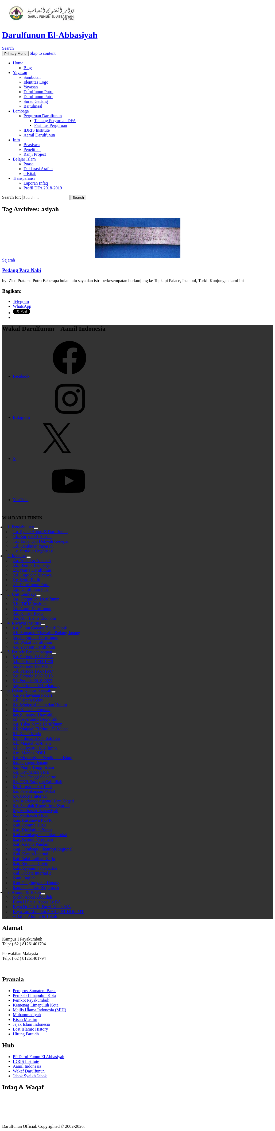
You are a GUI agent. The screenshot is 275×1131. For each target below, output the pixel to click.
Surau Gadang (36, 101)
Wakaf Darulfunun (29, 1071)
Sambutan (32, 77)
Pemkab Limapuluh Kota (34, 995)
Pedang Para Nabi (21, 270)
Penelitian (32, 149)
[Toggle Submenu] (54, 653)
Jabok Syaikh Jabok (30, 1076)
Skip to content (43, 53)
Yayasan (20, 72)
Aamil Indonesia (27, 1066)
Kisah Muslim (25, 1019)
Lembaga (21, 111)
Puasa (28, 164)
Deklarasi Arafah (38, 168)
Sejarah (8, 260)
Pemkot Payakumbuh (31, 1000)
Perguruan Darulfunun (43, 116)
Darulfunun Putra (38, 91)
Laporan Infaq (36, 183)
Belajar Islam (24, 159)
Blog (28, 67)
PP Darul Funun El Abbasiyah (38, 1056)
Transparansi (24, 178)
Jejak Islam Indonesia (31, 1024)
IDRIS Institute (37, 130)
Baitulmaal (33, 106)
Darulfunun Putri (38, 96)
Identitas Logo (36, 82)
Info (16, 140)
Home (18, 63)
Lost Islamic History (30, 1029)
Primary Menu (15, 54)
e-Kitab (30, 173)
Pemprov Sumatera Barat (34, 990)
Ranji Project (35, 154)
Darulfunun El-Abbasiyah (50, 35)
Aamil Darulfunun (39, 135)
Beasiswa (32, 144)
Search (8, 48)
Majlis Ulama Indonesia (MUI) (39, 1010)
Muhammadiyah (27, 1014)
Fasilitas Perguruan (50, 125)
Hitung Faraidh (26, 1034)
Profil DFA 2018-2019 (43, 188)
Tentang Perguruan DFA (55, 120)
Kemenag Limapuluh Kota (36, 1005)
